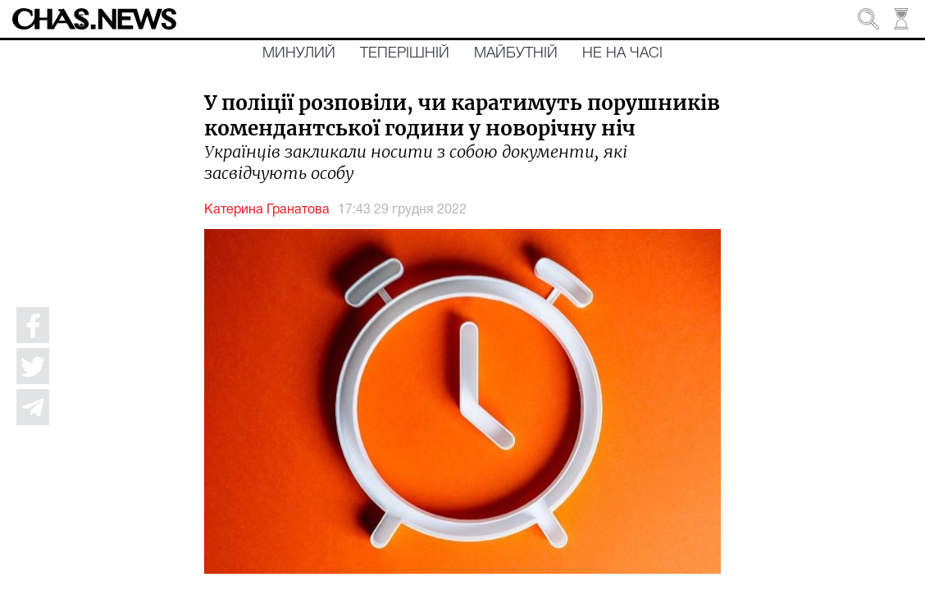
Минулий (298, 53)
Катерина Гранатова (267, 210)
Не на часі (622, 53)
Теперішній (404, 53)
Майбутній (516, 53)
